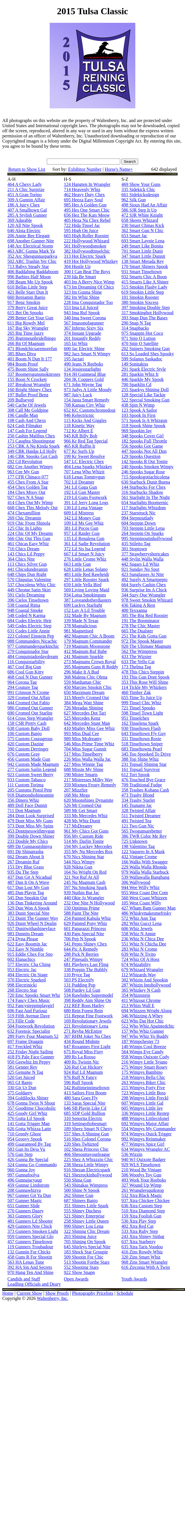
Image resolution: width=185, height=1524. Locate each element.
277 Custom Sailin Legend (31, 769)
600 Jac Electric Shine (84, 348)
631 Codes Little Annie (28, 630)
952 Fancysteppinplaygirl (30, 1005)
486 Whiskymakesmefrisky (146, 913)
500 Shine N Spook (82, 1190)
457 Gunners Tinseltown (29, 1241)
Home (7, 1293)
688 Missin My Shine (83, 769)
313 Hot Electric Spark (85, 256)
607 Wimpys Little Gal (142, 1103)
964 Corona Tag (22, 682)
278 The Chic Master (140, 625)
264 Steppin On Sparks (142, 533)
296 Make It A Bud (81, 671)
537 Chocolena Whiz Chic (31, 584)
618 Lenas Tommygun (84, 476)
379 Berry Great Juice (27, 307)
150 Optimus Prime (82, 908)
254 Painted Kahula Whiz (87, 918)
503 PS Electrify (79, 979)
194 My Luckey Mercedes (88, 846)
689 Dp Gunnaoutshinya (29, 846)
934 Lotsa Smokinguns (85, 594)
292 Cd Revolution (24, 461)
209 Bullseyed (20, 399)
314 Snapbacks (135, 328)
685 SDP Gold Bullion (84, 1113)
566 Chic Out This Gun (28, 538)
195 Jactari (74, 358)
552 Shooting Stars (81, 1267)
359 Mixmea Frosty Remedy (90, 784)
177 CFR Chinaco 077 (28, 476)
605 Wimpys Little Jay (142, 1108)
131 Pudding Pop (79, 985)
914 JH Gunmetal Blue (85, 374)
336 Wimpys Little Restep (145, 1113)
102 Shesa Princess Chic (86, 1149)
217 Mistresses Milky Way (88, 779)
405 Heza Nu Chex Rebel (87, 220)
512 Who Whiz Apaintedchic (147, 1026)
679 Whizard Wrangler (142, 969)
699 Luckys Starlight (83, 605)
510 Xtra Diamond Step (143, 1210)
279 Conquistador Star (28, 651)
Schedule (124, 1293)
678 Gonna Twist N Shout (31, 1103)
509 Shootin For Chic (83, 1257)
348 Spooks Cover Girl (142, 435)
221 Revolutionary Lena (86, 1026)
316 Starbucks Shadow (142, 492)
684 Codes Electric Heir (29, 620)
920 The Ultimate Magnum (146, 646)
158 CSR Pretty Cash (26, 723)
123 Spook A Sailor (139, 410)
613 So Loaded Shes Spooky (147, 353)
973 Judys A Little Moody (88, 389)
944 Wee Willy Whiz (140, 887)
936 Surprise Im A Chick (144, 589)
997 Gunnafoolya (23, 1174)
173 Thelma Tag (136, 666)
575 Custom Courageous (30, 738)
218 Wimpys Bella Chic (143, 1077)
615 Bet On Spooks (25, 312)
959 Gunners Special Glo (30, 1236)
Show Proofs (57, 1293)
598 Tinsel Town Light (142, 713)
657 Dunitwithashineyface (31, 928)
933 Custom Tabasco (26, 779)
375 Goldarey (20, 1092)
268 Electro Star (22, 990)
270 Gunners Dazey (25, 1210)
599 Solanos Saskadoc (141, 358)
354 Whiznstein (135, 995)
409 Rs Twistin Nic (81, 1062)
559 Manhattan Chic (82, 682)
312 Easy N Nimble (25, 949)
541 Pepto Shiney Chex (85, 943)
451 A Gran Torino (24, 194)
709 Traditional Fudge (141, 784)
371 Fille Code (21, 1020)
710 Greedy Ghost (24, 1133)
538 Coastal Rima (23, 605)
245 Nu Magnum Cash (84, 882)
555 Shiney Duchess (82, 1210)
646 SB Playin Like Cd (85, 1108)
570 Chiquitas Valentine (29, 579)
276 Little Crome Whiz (85, 559)
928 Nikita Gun (78, 867)
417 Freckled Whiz (24, 1046)
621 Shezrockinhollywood (88, 1174)
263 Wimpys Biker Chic (143, 1082)
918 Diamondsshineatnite (30, 795)
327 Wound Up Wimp (141, 1185)
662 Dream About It (25, 856)
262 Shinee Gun (78, 1195)
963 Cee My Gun (23, 471)
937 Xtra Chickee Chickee (145, 1200)
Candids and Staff (23, 1279)
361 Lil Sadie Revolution (87, 543)
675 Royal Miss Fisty (83, 1051)
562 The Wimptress (139, 651)
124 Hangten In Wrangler (87, 184)
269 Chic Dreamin (24, 518)
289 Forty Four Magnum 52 (33, 1036)
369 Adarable (19, 220)
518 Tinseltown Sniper (142, 743)
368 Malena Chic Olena (85, 677)
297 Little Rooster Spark (86, 579)
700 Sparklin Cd (136, 384)
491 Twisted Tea (136, 820)
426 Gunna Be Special (28, 1159)
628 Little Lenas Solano (86, 569)
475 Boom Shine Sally (28, 369)
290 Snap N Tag (136, 322)
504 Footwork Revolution (31, 1026)
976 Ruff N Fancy (80, 1077)
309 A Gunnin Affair (26, 199)
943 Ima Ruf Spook (82, 312)
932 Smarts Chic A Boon (144, 276)
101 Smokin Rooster (140, 297)
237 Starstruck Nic (138, 512)
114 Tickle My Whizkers (144, 687)
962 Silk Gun (133, 199)
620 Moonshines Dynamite (88, 800)
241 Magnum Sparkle (84, 656)
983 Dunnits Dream (25, 933)
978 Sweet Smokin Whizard (147, 600)
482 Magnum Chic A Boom (89, 636)
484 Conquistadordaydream (32, 656)
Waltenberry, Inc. (52, 1298)
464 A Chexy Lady (24, 184)
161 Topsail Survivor (140, 769)
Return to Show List (26, 169)
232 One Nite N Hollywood (89, 902)
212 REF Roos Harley (84, 1005)
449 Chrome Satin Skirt (29, 589)
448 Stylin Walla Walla (142, 559)
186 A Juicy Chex (23, 204)
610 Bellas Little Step (27, 287)
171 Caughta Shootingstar (31, 441)
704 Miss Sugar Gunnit (85, 748)
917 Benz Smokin (23, 302)
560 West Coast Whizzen (144, 897)
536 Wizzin (131, 1154)
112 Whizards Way (138, 974)
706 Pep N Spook (80, 938)
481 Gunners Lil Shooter (30, 1221)
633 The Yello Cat (137, 661)
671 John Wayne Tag (83, 384)
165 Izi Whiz (76, 343)
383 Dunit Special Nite (28, 913)
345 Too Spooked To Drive (146, 754)
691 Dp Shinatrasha (25, 851)
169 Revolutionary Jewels (87, 1020)
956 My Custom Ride (83, 836)
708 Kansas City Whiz (84, 405)
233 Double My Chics (27, 841)
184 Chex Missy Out (26, 492)
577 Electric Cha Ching (29, 964)
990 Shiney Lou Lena (83, 1226)
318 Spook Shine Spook (143, 425)
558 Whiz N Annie (138, 933)
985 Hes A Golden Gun (85, 204)
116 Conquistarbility (26, 661)
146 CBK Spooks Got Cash (32, 456)
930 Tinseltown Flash (141, 728)
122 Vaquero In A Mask (143, 851)
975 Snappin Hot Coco (142, 333)
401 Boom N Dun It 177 (29, 358)
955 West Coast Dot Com (144, 892)
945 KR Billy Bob (80, 435)
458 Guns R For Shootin (29, 1257)
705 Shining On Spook (85, 1241)
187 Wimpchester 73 (140, 1041)
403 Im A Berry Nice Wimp (89, 281)
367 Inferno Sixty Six (83, 328)
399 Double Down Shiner (30, 836)
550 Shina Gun (77, 1180)
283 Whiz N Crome (139, 949)
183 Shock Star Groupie (86, 1251)
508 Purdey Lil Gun (82, 990)
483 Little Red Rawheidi (86, 574)
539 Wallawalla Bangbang (145, 877)
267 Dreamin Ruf (23, 861)
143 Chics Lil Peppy (26, 553)
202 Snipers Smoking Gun (145, 348)
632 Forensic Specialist (28, 1031)
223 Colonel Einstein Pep (30, 636)
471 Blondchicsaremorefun (32, 348)
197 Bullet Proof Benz (28, 394)
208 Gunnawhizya (24, 1190)
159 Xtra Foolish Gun (141, 1215)
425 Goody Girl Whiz (27, 1113)
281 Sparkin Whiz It (139, 374)
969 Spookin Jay (136, 430)
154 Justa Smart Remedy (87, 399)
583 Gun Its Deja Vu (26, 1149)
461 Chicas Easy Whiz (28, 543)
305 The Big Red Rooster (144, 615)
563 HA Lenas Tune (25, 1262)
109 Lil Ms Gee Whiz (84, 523)
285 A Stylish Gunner (27, 215)
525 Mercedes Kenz (82, 718)
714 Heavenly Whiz (82, 189)
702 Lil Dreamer (79, 482)
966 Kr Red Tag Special (86, 441)
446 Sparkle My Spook (142, 379)
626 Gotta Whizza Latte (29, 1128)
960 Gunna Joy (21, 1169)
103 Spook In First (138, 415)
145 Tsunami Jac (136, 805)
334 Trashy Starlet (138, 800)
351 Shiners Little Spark (86, 1205)
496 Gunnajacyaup (24, 1180)
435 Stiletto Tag (135, 543)
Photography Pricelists (92, 1293)
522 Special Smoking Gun (145, 399)
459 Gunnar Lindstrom (28, 1185)
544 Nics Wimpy (79, 861)
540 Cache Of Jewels (26, 405)
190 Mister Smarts (81, 774)
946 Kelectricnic (79, 415)
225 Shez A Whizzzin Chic (88, 1159)
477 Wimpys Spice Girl (142, 1144)
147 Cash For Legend (27, 430)
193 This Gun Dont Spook (145, 677)
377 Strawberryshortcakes (145, 553)
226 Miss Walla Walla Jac (87, 759)
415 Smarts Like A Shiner (144, 281)
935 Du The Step (23, 872)
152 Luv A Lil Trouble (84, 610)
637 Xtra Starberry (138, 1241)
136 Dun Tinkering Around (32, 902)
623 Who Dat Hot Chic (142, 1020)
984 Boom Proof (22, 364)
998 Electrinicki (22, 985)
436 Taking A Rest (138, 605)
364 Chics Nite (21, 559)
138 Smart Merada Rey (142, 261)
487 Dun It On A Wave (28, 882)
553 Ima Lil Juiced (81, 307)
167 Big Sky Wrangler (28, 328)
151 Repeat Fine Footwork (88, 1015)
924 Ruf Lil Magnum (83, 1072)
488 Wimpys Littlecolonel (145, 1118)
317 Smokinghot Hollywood (147, 312)
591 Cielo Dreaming (26, 594)
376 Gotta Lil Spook (26, 1118)
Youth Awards (134, 1279)
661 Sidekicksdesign (140, 194)
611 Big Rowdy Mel (26, 322)
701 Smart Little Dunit (142, 251)
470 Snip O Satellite (139, 343)
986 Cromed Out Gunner (30, 707)
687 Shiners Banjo (81, 1200)
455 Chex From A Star (28, 482)
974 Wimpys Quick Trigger (146, 1133)
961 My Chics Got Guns (86, 831)
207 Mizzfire (76, 790)
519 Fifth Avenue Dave (28, 1015)
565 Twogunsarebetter (141, 831)
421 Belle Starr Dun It (27, 292)
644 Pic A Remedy (81, 949)
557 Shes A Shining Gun (86, 1133)
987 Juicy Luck (78, 394)
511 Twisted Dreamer (141, 815)
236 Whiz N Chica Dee (142, 938)
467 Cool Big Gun (24, 666)
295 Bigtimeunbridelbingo (31, 338)
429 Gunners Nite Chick (29, 1226)
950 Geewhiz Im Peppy (29, 1062)
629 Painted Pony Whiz (85, 923)
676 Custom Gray (23, 754)
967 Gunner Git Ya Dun (29, 1195)
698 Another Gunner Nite (30, 240)
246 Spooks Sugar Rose (143, 471)
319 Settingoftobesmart (85, 1123)
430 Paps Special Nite (84, 933)
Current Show (29, 1293)
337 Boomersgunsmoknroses (33, 374)
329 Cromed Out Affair (28, 697)
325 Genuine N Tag (25, 1072)
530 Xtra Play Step (138, 1221)
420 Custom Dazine (25, 743)
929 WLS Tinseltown (140, 1164)
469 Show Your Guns (140, 184)
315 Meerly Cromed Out (86, 697)
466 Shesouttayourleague (87, 1154)
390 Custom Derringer (28, 748)
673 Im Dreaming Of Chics (89, 287)
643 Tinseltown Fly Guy (143, 733)
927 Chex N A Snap (25, 497)
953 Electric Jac (22, 969)
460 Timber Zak (136, 692)
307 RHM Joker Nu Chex (87, 1036)
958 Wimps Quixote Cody (145, 1056)
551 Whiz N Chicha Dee (143, 943)
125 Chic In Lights (24, 528)
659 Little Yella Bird (83, 584)
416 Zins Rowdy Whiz (142, 1251)
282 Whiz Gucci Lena (141, 923)
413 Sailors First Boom (85, 1092)
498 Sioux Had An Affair (144, 204)
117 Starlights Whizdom (143, 507)
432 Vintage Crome (139, 856)
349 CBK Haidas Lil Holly (32, 451)
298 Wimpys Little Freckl (144, 1097)
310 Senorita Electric (83, 1118)
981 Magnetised (78, 630)
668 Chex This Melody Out (32, 507)
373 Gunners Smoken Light (32, 1231)
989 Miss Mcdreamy (83, 738)
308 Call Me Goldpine (28, 410)
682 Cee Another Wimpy (30, 466)
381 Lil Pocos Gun (81, 528)
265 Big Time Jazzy (25, 333)
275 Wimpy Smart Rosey (144, 1067)
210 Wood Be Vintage (141, 1169)
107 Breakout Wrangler (28, 384)
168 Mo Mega (77, 795)
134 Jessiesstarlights (82, 369)
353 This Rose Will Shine (144, 682)
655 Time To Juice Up (141, 697)
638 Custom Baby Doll (28, 728)
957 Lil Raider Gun (82, 533)
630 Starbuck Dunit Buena (145, 482)
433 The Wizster (136, 656)
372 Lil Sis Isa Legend (84, 548)
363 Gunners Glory (25, 1215)
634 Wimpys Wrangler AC (145, 1149)
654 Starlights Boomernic (144, 502)
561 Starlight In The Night (145, 497)
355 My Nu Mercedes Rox (88, 851)
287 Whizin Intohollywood (146, 985)
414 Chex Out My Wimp (30, 502)
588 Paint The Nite (81, 913)
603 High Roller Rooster (86, 235)
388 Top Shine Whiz (140, 759)
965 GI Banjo (19, 1082)
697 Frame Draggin (25, 1041)
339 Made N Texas (81, 620)
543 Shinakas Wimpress (86, 1185)
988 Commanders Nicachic (32, 641)
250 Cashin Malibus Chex (31, 435)
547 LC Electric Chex (84, 461)
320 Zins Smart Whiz (140, 1257)
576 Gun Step (20, 1154)
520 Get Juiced (21, 1077)
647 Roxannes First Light (87, 1046)
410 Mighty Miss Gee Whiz (89, 728)
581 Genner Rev (22, 1067)
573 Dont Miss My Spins (30, 825)
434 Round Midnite (82, 1041)
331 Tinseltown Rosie (141, 738)
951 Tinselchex (135, 718)
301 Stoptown (134, 548)
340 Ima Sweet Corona (85, 317)
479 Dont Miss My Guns (30, 820)
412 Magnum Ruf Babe (85, 651)
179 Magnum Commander (88, 641)
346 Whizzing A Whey (142, 1015)
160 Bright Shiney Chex (29, 389)
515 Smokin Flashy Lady (144, 287)
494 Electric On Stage (27, 974)
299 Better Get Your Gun (30, 317)
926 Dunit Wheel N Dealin (32, 923)
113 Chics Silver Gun (27, 564)
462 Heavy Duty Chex (84, 194)
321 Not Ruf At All (81, 877)
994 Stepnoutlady (137, 518)
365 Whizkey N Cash (140, 990)
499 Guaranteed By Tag (29, 1144)
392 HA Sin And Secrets (29, 1267)
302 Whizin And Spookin (144, 979)
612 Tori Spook (135, 774)
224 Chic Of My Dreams (30, 533)
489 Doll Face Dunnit (27, 805)
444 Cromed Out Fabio (28, 702)
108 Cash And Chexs (26, 420)
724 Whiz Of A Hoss (140, 959)
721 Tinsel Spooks (138, 707)
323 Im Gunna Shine (83, 292)
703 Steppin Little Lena (143, 528)
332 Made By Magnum (85, 615)
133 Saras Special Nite (84, 1103)
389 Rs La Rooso (80, 1056)
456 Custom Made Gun (28, 759)
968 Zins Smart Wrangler (144, 1262)
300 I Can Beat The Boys (87, 271)
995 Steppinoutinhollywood (146, 538)
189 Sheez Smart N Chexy (88, 1128)
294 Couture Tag (22, 687)
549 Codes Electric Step (29, 625)
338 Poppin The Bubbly (86, 969)
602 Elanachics (21, 959)
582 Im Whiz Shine (82, 297)
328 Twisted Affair (138, 810)
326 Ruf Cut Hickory (83, 1067)
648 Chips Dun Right (26, 574)
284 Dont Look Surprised (30, 815)
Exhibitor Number (85, 169)
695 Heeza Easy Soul (83, 199)
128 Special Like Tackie (143, 394)
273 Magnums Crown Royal (90, 661)
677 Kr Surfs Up (79, 451)
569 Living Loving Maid (86, 589)
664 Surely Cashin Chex (143, 584)
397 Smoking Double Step (145, 307)
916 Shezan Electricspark (87, 1169)
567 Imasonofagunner (84, 322)
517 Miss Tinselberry (83, 754)
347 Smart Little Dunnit (143, 256)
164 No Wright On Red (85, 872)
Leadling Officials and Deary (34, 1284)
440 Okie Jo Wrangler (84, 897)
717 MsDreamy (78, 825)
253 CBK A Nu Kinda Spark (33, 446)
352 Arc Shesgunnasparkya (32, 256)
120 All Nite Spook (25, 225)
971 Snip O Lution (138, 338)
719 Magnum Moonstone (87, 646)
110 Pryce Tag (77, 974)
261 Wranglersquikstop (142, 1190)
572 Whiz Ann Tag (138, 918)
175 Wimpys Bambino (141, 1072)
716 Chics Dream (23, 548)
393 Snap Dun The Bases (144, 317)
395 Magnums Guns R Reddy (91, 666)
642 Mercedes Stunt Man (87, 723)
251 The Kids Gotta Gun (143, 636)
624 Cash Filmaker (24, 425)
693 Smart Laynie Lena (142, 240)
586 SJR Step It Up (139, 210)
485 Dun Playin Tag (25, 892)
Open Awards (76, 1279)
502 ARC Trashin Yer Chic (32, 261)
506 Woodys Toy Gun (141, 1174)
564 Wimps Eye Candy (142, 1051)
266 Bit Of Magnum (26, 343)
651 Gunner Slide (23, 1205)
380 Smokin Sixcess (139, 302)
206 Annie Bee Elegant (28, 235)
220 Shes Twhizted (81, 1144)
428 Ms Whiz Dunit (82, 820)
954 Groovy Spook (24, 1139)
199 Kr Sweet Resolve (84, 456)
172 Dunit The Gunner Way (32, 918)
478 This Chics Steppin (142, 671)
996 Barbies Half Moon (29, 276)
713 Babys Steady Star (28, 266)
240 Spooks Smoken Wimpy (147, 466)
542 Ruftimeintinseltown (87, 1087)
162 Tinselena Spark (140, 723)
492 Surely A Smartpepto (144, 579)
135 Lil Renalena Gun (84, 538)
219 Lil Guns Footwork (85, 497)
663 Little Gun (77, 564)
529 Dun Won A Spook (28, 908)
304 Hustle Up (77, 266)
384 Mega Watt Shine (83, 702)
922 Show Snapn (79, 1272)
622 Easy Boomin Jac (27, 943)
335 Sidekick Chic (138, 189)
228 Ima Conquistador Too (88, 302)
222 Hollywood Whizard (86, 240)
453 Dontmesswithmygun (31, 831)
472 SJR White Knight (142, 215)
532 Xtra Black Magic (141, 1195)
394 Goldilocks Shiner (28, 1097)
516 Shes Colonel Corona (87, 1139)
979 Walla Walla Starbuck (145, 872)
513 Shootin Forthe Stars (87, 1262)
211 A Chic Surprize (26, 189)
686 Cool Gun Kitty (25, 671)
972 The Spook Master (142, 641)
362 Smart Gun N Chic (142, 230)
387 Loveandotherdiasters (87, 600)
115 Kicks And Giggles (85, 420)
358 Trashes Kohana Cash (145, 790)
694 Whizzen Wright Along (146, 1010)
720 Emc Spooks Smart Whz (33, 995)
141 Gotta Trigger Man (28, 1123)
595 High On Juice (81, 230)
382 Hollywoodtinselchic (87, 251)
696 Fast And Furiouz (27, 1010)
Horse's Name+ (119, 169)
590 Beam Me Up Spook (30, 281)
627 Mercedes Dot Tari (85, 713)
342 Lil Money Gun (82, 518)
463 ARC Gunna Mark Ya (31, 251)
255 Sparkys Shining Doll (145, 389)
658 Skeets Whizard (139, 220)
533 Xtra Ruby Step (139, 1231)
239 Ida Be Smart (80, 276)
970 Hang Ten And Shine (30, 1272)
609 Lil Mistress (79, 512)
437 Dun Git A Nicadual (29, 877)
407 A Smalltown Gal (27, 210)
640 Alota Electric (24, 230)
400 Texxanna (134, 610)
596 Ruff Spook (78, 1082)
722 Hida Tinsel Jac (82, 225)
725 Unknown (134, 841)
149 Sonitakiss (134, 364)
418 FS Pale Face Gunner (30, 1056)
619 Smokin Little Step (142, 292)
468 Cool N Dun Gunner (30, 677)
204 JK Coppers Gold (84, 379)
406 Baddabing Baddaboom (33, 271)
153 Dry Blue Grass (25, 867)
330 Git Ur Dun (21, 1087)
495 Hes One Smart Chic (87, 210)
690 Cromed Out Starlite (30, 713)
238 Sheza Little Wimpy (86, 1164)
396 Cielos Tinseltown (28, 600)
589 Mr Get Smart (80, 810)
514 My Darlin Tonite (84, 841)
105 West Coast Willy (141, 902)
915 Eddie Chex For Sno (30, 954)
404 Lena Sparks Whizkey (88, 466)
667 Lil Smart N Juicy (84, 553)
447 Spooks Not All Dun (143, 451)
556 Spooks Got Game (142, 446)
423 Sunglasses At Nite (142, 574)
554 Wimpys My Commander (148, 1128)
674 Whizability (136, 964)
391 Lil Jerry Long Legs (86, 502)
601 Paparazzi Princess (85, 928)
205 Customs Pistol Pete (29, 790)
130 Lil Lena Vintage (83, 507)
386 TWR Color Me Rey (144, 836)
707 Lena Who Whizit (84, 471)
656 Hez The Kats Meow (87, 215)
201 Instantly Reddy (82, 338)
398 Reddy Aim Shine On (87, 1000)
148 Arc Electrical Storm (30, 245)
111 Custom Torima (25, 784)
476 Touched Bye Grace (143, 779)
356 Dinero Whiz (23, 800)
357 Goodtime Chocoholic (31, 1108)
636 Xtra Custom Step (141, 1205)
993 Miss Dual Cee (81, 733)
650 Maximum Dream (84, 692)
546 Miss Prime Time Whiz (89, 743)
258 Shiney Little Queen (86, 1221)
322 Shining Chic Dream (87, 1231)
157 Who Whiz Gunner (142, 1031)
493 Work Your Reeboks (143, 1180)
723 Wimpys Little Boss (143, 1092)
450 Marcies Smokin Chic (88, 687)
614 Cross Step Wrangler (30, 718)
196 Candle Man (22, 415)
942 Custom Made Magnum (33, 764)
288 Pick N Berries (81, 954)
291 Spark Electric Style (143, 369)
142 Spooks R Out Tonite (144, 461)
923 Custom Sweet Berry (30, 774)
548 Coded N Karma (26, 615)
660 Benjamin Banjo (26, 297)
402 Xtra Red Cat (137, 1226)
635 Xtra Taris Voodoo (142, 1246)
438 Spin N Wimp (137, 405)
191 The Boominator (140, 620)
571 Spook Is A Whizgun (144, 420)
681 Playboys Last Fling (86, 964)
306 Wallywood (135, 882)
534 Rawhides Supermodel (88, 995)
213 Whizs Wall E (137, 1005)
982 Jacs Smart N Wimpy (87, 353)
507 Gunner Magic (24, 1200)
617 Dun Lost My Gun (28, 887)
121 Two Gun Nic (137, 825)
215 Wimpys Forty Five (143, 1087)
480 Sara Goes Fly (81, 1097)
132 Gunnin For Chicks (29, 1251)
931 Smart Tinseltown (141, 271)
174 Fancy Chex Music (28, 1000)
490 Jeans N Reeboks (83, 364)
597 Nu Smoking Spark (85, 887)
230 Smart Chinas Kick (142, 225)
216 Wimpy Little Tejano (144, 1062)
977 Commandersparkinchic (33, 646)
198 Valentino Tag (138, 846)
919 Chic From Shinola (28, 523)
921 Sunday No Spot (140, 569)
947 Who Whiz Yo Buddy (144, 1036)
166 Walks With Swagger (144, 861)
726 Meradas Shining (83, 707)
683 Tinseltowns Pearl (141, 748)
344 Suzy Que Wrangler (143, 594)
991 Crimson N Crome (28, 692)
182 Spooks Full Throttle (144, 441)
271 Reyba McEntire (83, 1031)
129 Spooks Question (140, 456)
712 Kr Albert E (78, 430)
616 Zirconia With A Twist (145, 1267)
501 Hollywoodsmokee (85, 245)
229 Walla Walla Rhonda (144, 867)
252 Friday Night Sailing (30, 1051)
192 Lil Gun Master (82, 492)
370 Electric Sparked (26, 979)
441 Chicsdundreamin (27, 569)
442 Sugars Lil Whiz (140, 564)
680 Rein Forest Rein (83, 1010)
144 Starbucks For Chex (143, 487)
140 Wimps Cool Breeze (143, 1046)
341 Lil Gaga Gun (80, 487)
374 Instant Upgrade (82, 333)
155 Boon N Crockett (27, 379)
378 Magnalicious (80, 625)
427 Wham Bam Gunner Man (148, 908)
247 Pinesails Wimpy (83, 959)
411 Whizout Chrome (141, 1000)
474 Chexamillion (23, 512)
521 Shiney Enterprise (84, 1215)
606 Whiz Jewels (136, 928)
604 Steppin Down (138, 523)
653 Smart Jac (134, 235)
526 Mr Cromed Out (82, 805)
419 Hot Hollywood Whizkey (91, 261)
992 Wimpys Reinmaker (143, 1139)
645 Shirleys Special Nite (87, 1246)
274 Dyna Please (22, 938)
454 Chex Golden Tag (27, 487)
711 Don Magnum (24, 810)
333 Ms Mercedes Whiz (86, 815)
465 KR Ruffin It (79, 446)
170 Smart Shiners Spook (144, 266)
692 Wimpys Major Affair (145, 1123)
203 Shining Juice (80, 1236)
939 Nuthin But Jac (81, 892)
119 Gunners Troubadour (30, 1246)
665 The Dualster (137, 630)
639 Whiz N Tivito (138, 954)
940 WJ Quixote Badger (143, 1159)
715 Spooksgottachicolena (145, 476)
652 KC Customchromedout (89, 410)
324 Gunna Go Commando (32, 1164)
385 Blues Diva (21, 353)
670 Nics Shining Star (84, 856)
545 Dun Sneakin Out (27, 897)
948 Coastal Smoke (25, 610)
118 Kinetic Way (79, 425)
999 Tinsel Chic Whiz (141, 702)
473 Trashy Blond (137, 795)
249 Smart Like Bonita (142, 245)
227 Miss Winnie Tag (83, 764)
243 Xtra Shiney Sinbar (142, 1236)
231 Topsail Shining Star (143, 764)
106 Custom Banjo (24, 733)
